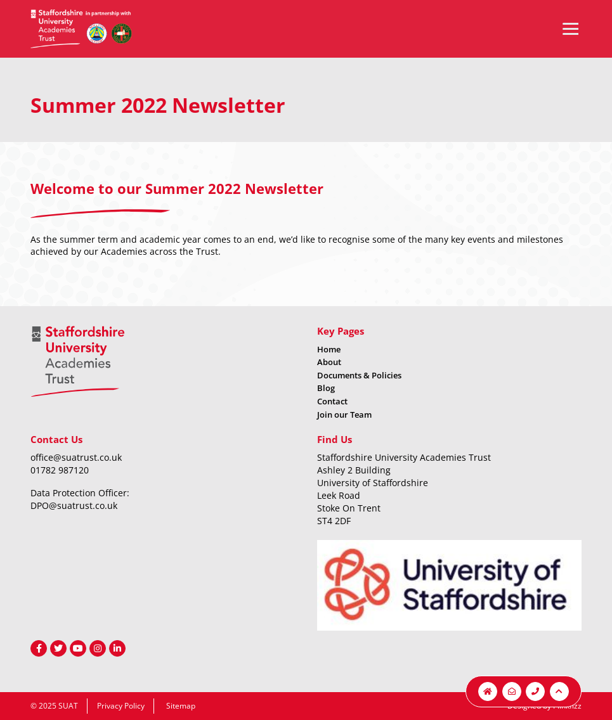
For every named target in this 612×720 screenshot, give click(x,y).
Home (329, 349)
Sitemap (180, 705)
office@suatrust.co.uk (76, 457)
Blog (326, 388)
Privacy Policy (121, 705)
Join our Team (344, 414)
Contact (332, 401)
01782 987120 (59, 470)
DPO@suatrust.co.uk (73, 505)
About (329, 362)
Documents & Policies (359, 375)
